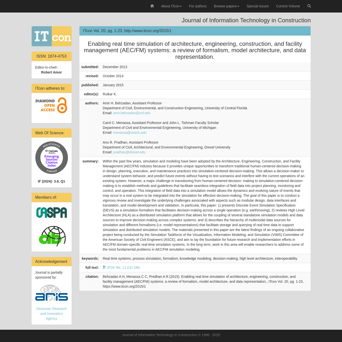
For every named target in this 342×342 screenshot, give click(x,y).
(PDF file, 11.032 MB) (121, 267)
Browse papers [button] (226, 6)
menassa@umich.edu (130, 132)
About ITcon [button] (171, 6)
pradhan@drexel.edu (129, 152)
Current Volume (288, 6)
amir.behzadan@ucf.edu (132, 113)
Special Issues (258, 6)
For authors (198, 6)
